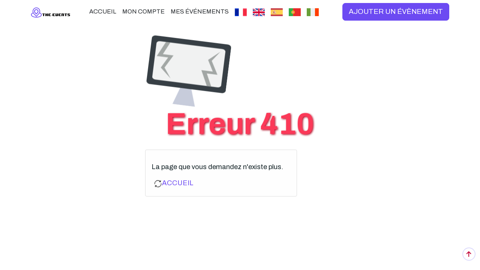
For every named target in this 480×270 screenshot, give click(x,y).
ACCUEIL (178, 183)
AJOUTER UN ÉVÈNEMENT (396, 11)
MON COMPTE (143, 11)
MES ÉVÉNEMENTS (200, 11)
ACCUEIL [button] (102, 11)
